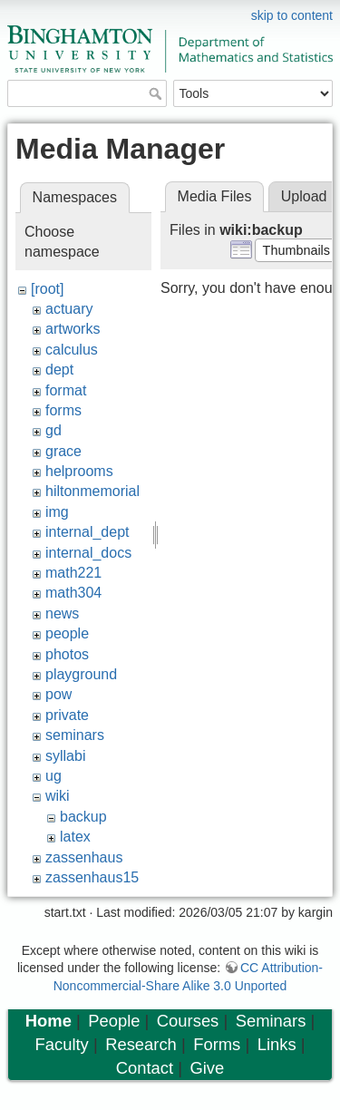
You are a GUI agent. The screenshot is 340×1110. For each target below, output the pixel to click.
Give (206, 1067)
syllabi (65, 756)
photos (67, 654)
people (67, 633)
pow (58, 694)
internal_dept (87, 532)
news (62, 613)
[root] (47, 289)
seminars (74, 735)
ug (53, 776)
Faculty (62, 1044)
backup (83, 816)
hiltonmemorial (92, 491)
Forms (216, 1044)
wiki (57, 795)
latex (75, 836)
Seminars (271, 1020)
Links (276, 1044)
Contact (144, 1067)
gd (53, 430)
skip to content (292, 15)
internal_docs (88, 552)
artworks (72, 328)
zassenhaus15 (92, 877)
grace (63, 451)
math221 (73, 572)
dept (59, 369)
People (114, 1020)
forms (63, 410)
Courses (188, 1020)
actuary (68, 308)
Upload (304, 196)
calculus (71, 349)
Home (48, 1020)
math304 (73, 592)
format (65, 390)
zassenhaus (83, 857)
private (67, 715)
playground (81, 674)
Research (141, 1044)
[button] (296, 250)
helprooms (79, 471)
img (57, 512)
